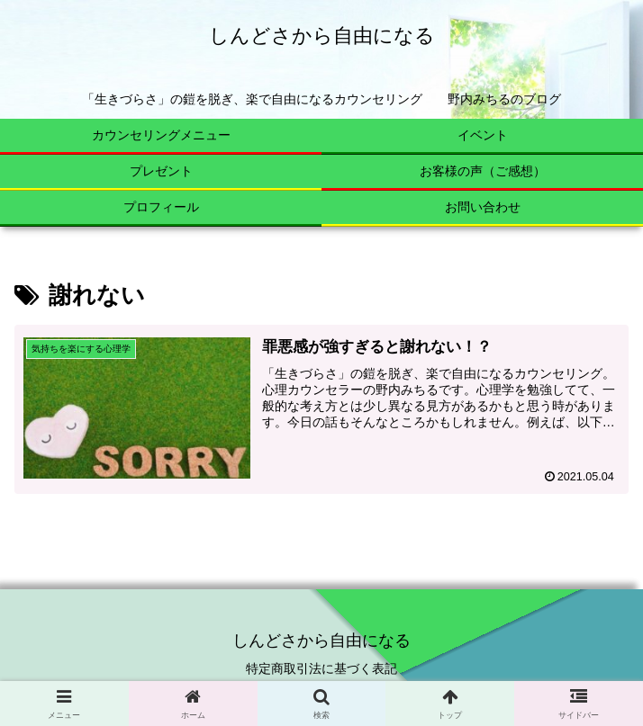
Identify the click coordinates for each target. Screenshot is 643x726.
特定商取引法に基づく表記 (321, 668)
